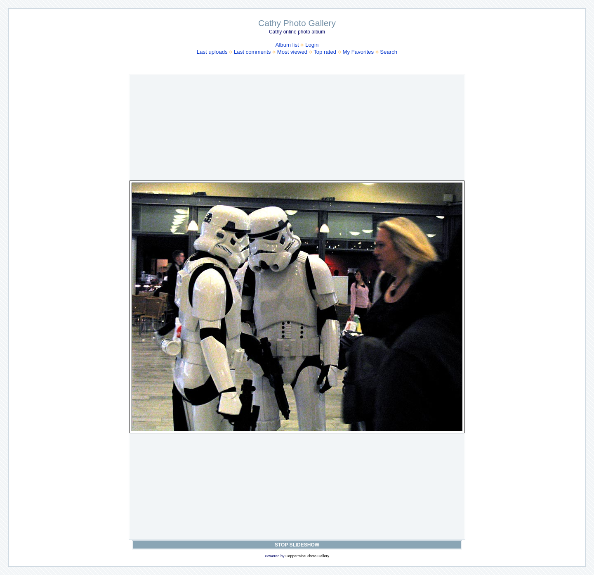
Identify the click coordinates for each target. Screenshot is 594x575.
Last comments (252, 52)
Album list (287, 45)
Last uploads (212, 52)
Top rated (325, 52)
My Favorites (358, 52)
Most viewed (292, 52)
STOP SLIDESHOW (297, 545)
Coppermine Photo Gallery (307, 556)
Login (311, 45)
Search (388, 52)
